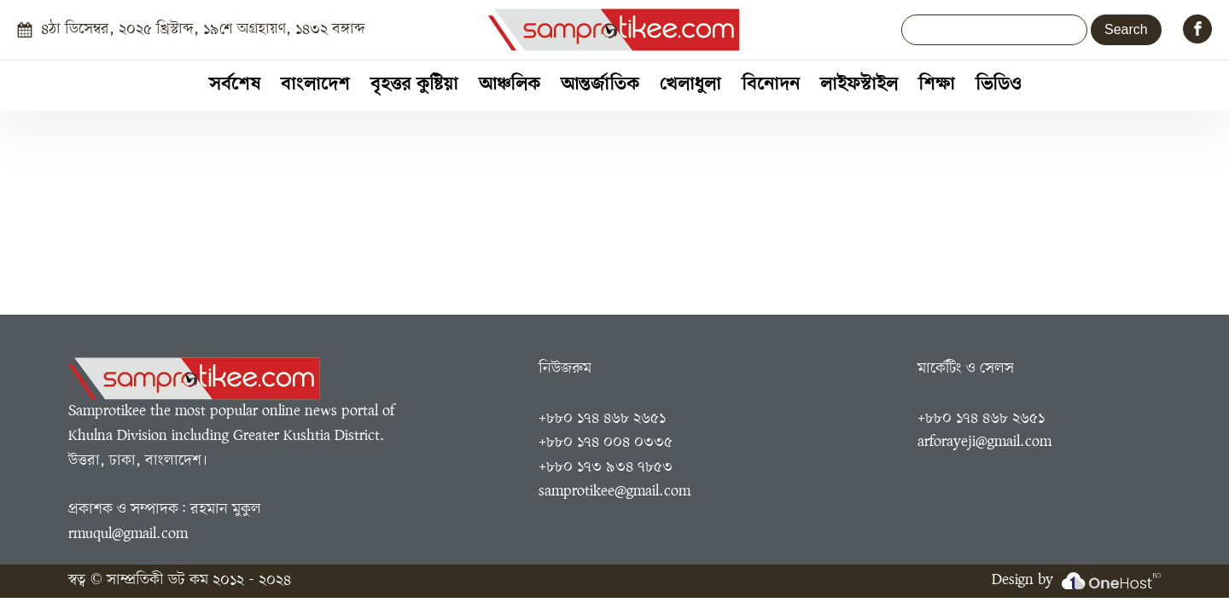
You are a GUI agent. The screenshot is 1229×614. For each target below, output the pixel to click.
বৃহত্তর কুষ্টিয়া (414, 84)
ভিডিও (998, 84)
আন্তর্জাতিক (600, 84)
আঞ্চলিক (509, 84)
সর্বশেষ (234, 84)
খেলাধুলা (690, 84)
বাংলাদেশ (315, 84)
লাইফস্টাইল (859, 84)
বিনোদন (771, 84)
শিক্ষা (936, 84)
